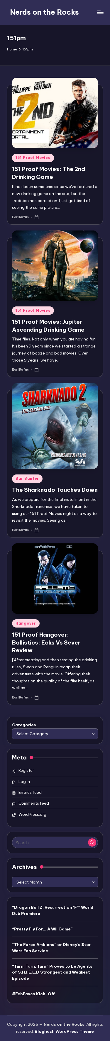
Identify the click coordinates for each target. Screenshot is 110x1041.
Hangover (26, 623)
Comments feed (33, 803)
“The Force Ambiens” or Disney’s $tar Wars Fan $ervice (51, 947)
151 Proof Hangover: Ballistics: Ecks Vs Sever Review (46, 642)
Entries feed (30, 792)
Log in (24, 781)
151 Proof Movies (33, 157)
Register (26, 770)
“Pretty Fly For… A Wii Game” (42, 929)
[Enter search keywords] (55, 842)
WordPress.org (32, 814)
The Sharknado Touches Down (55, 489)
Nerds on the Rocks (44, 12)
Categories (24, 725)
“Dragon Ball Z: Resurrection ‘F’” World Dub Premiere (52, 910)
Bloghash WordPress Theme (64, 1031)
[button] (92, 842)
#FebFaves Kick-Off (33, 993)
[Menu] (100, 12)
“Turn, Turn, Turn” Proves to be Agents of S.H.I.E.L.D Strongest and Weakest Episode (52, 972)
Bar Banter (27, 478)
